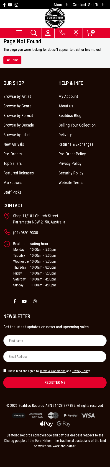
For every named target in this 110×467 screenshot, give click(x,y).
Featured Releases (18, 173)
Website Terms (71, 182)
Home (12, 60)
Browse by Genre (17, 106)
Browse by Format (18, 115)
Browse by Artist (17, 96)
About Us (61, 4)
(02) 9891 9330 (25, 232)
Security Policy (71, 173)
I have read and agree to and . (46, 371)
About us (66, 106)
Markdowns (12, 182)
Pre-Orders (12, 153)
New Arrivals (13, 144)
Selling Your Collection (77, 125)
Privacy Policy (70, 163)
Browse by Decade (18, 125)
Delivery (65, 134)
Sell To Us (96, 4)
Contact (79, 4)
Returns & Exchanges (76, 144)
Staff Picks (12, 192)
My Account (68, 96)
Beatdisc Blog (70, 115)
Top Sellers (12, 163)
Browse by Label (16, 134)
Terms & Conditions (53, 371)
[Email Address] (54, 356)
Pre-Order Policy (72, 153)
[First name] (55, 340)
